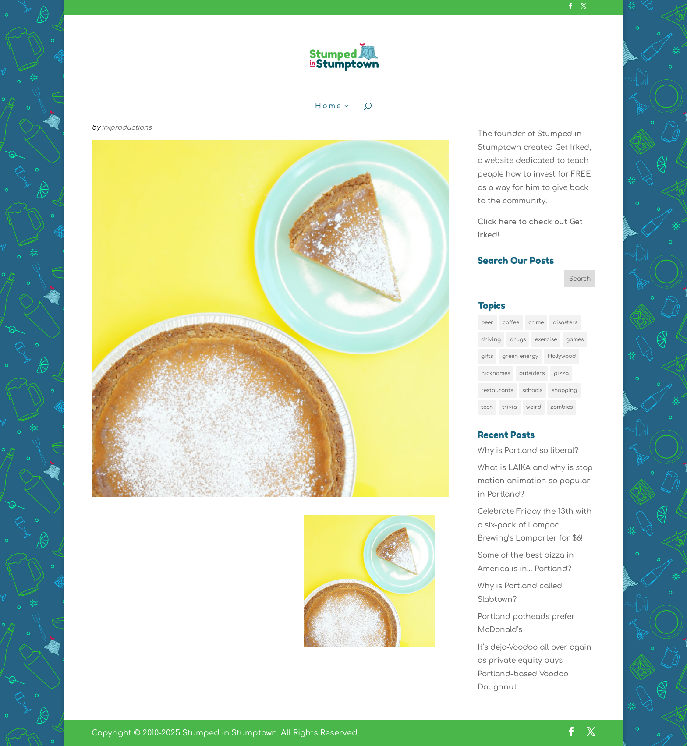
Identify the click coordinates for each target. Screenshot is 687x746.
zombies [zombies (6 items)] (561, 407)
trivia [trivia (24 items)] (509, 407)
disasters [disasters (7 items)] (565, 322)
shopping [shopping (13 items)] (564, 390)
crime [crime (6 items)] (536, 322)
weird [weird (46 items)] (533, 407)
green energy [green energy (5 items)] (520, 356)
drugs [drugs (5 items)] (518, 339)
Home (328, 106)
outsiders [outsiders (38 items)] (532, 373)
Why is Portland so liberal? (528, 450)
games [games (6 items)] (575, 339)
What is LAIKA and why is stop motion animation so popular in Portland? (535, 481)
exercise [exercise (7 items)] (546, 339)
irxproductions (127, 127)
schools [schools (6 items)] (532, 390)
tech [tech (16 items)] (487, 407)
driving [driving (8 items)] (491, 339)
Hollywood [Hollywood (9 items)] (562, 356)
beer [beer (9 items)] (487, 322)
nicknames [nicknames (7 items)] (495, 373)
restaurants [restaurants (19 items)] (497, 390)
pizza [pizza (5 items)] (561, 373)
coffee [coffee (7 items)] (511, 322)
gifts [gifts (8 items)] (487, 356)
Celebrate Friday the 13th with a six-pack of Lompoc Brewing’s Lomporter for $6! (535, 524)
